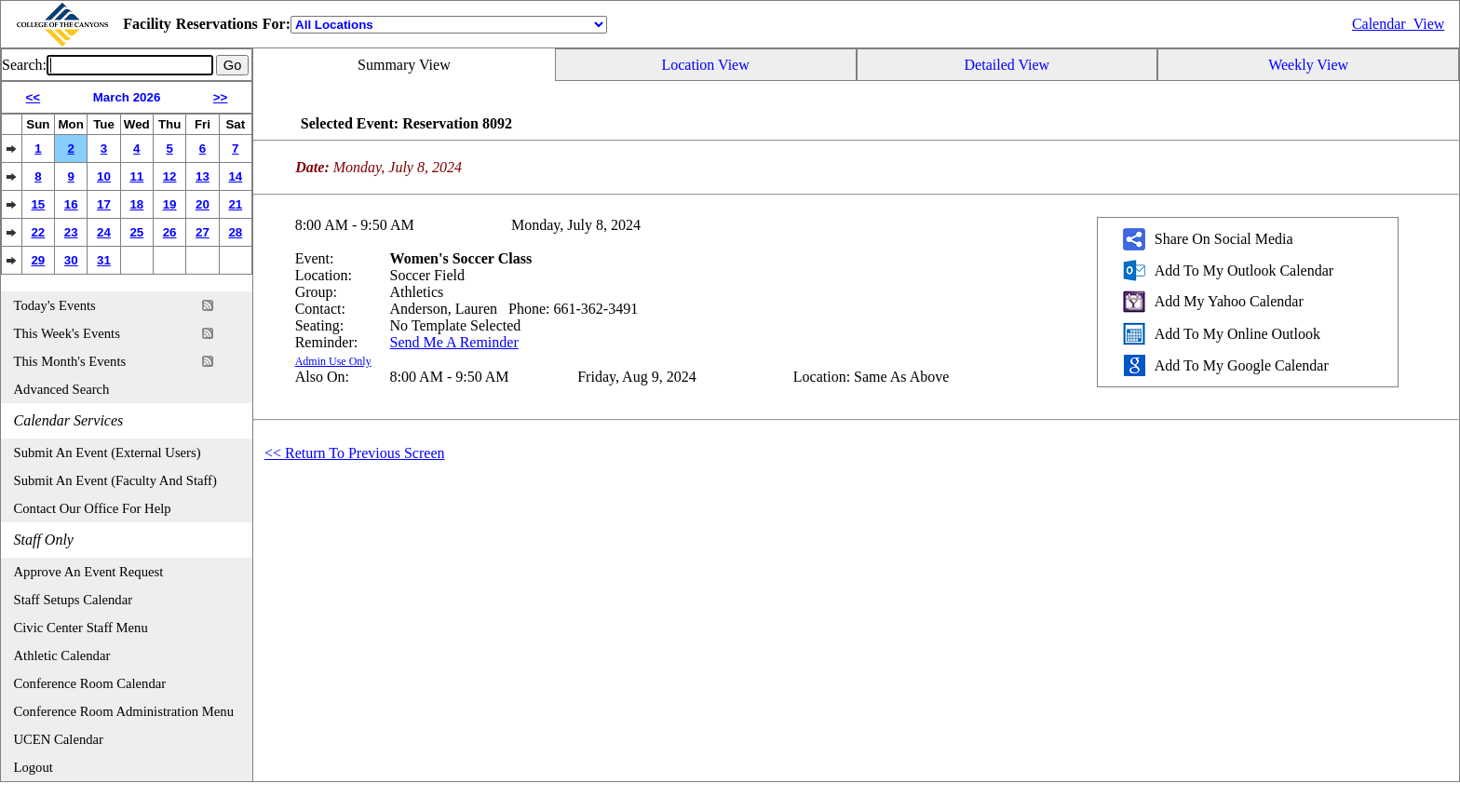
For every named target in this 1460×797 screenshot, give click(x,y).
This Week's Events (67, 333)
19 (170, 204)
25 (136, 232)
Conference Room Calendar (90, 683)
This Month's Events (70, 361)
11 (136, 176)
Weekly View (1308, 65)
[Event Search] (130, 65)
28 (235, 232)
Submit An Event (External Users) (107, 452)
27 (203, 232)
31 (104, 260)
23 (71, 232)
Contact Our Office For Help (92, 508)
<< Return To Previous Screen (354, 453)
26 (170, 232)
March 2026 (127, 97)
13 (203, 176)
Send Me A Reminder (454, 342)
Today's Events (55, 305)
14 (235, 176)
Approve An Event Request (89, 571)
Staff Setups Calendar (73, 599)
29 (38, 260)
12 (170, 176)
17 (104, 204)
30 (71, 260)
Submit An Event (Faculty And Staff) (115, 480)
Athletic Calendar (62, 655)
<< (33, 97)
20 (203, 204)
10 (104, 176)
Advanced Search (62, 389)
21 (235, 204)
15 (38, 204)
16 (71, 204)
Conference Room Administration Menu (124, 711)
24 (104, 232)
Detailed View (1007, 65)
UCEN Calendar (58, 739)
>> (220, 97)
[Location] (449, 25)
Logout (33, 767)
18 (136, 204)
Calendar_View (1398, 24)
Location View (705, 65)
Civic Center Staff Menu (81, 627)
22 (38, 232)
